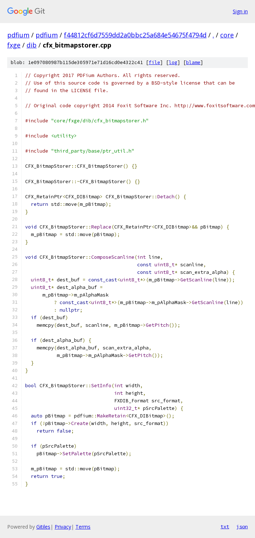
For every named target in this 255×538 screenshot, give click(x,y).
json (242, 526)
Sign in (240, 11)
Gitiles (43, 526)
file (154, 62)
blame (193, 62)
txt (225, 526)
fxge (13, 45)
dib (32, 45)
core (227, 35)
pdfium (18, 35)
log (173, 62)
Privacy (63, 526)
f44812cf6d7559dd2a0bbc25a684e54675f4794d (135, 35)
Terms (83, 526)
